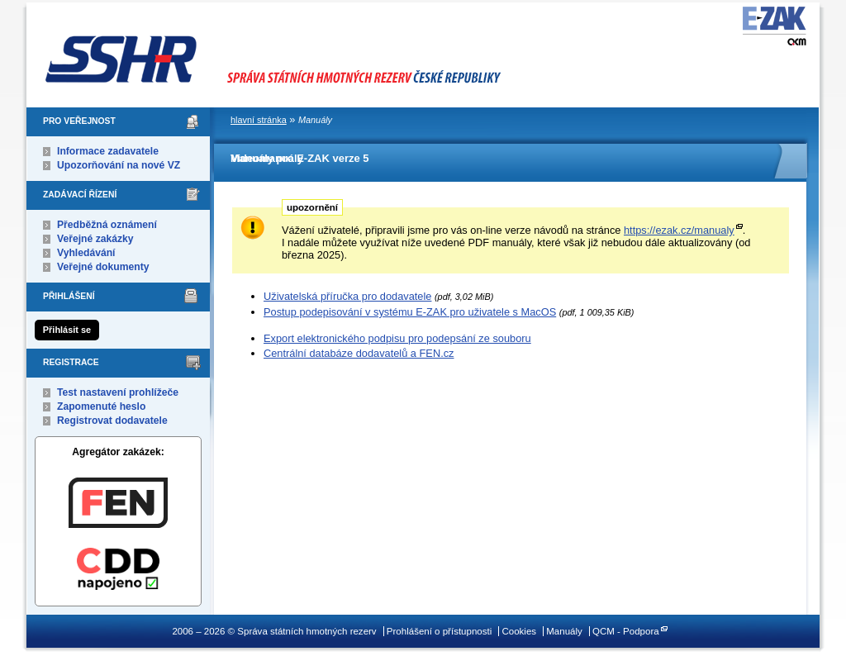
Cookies (518, 631)
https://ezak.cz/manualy (679, 230)
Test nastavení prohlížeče (117, 392)
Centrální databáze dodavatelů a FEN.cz (359, 353)
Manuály (564, 631)
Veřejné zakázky (95, 239)
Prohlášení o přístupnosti (439, 631)
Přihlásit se (67, 330)
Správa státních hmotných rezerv (319, 50)
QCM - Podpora (625, 631)
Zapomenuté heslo (101, 406)
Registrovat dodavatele (112, 420)
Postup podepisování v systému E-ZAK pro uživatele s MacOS (410, 312)
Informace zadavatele (108, 151)
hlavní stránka (259, 120)
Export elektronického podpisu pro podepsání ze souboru (397, 338)
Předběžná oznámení (107, 225)
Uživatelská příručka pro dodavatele (347, 296)
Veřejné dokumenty (103, 267)
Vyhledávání (86, 253)
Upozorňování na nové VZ (118, 165)
